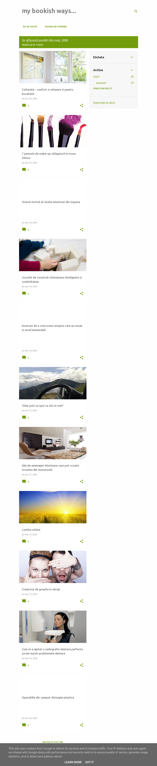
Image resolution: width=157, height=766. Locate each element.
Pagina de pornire (55, 26)
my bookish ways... (49, 10)
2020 (96, 76)
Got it (89, 762)
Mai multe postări (52, 742)
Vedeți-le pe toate (32, 45)
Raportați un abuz (104, 102)
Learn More (73, 762)
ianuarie (101, 82)
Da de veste (29, 26)
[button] (81, 105)
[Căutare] (136, 11)
